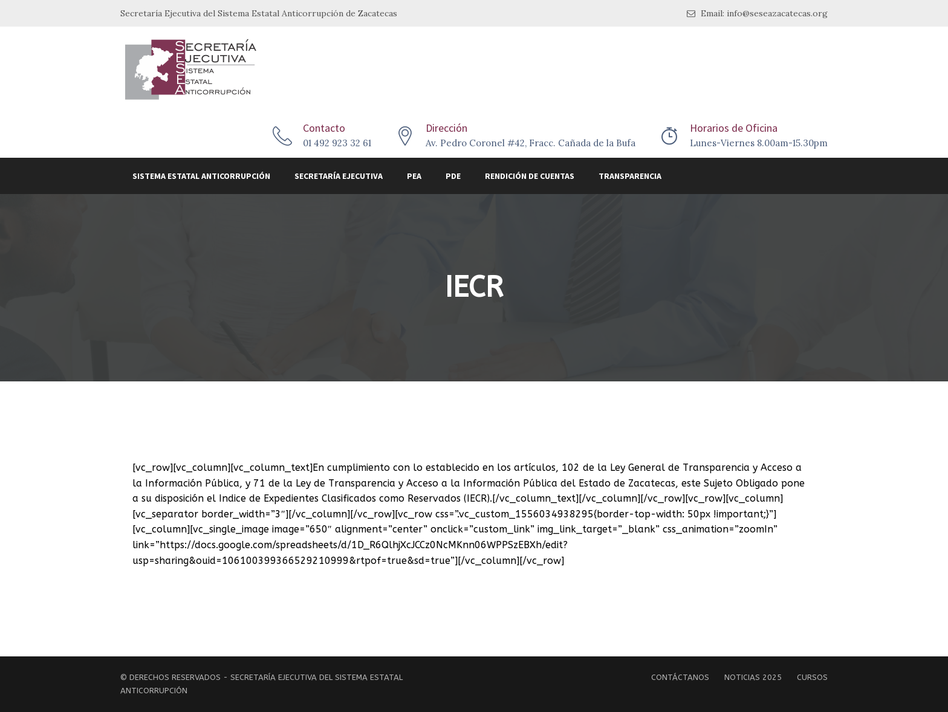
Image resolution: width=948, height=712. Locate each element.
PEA (414, 175)
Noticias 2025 (753, 677)
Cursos (812, 677)
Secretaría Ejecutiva (338, 175)
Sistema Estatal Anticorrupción (201, 175)
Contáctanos (680, 677)
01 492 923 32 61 (337, 143)
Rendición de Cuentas (529, 175)
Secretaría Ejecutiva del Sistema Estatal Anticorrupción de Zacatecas (258, 13)
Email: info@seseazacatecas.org (757, 13)
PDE (453, 175)
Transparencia (630, 175)
